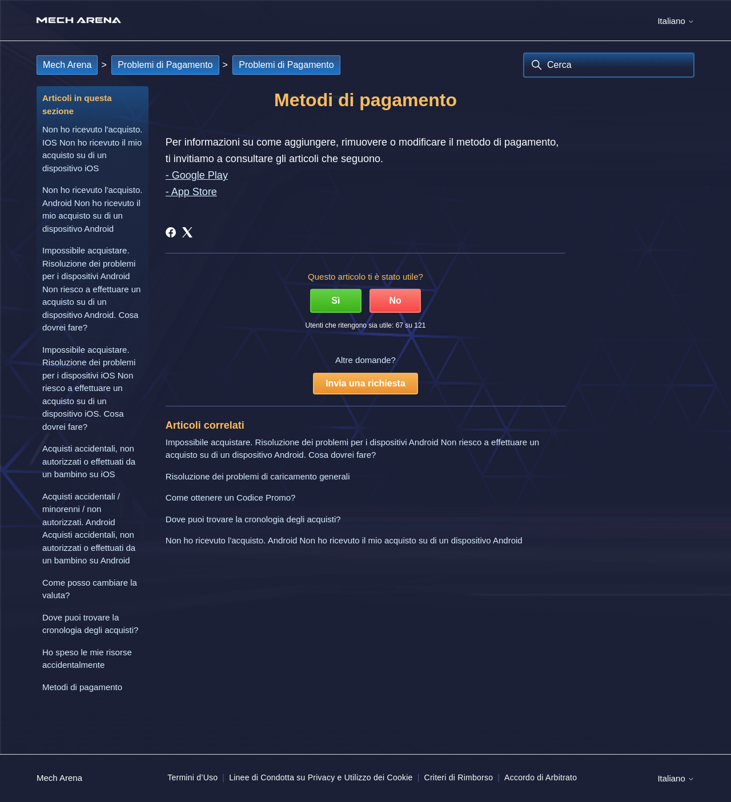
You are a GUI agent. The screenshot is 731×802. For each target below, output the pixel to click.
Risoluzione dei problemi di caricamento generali (258, 476)
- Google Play (197, 175)
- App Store (191, 192)
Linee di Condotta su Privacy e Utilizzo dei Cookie (320, 777)
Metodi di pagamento (82, 687)
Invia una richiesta (365, 383)
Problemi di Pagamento (165, 65)
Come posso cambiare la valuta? (89, 589)
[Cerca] (608, 65)
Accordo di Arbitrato (540, 777)
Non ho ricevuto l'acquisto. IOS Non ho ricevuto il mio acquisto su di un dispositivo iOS (92, 148)
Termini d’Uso (192, 777)
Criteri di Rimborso (458, 777)
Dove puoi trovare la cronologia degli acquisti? (90, 623)
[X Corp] (187, 232)
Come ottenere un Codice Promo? (231, 497)
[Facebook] (171, 232)
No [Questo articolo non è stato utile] (395, 300)
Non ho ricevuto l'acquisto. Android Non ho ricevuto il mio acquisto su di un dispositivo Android (92, 209)
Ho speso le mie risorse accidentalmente (87, 658)
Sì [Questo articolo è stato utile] (335, 300)
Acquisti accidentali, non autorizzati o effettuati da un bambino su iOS (88, 461)
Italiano (675, 21)
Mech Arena (67, 65)
